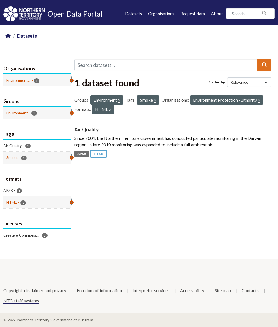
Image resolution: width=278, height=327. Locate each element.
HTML (98, 154)
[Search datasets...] (166, 65)
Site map (223, 290)
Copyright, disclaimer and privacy (34, 290)
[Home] (8, 36)
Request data (192, 13)
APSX (81, 154)
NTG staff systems (21, 300)
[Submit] (264, 65)
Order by (216, 82)
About (217, 13)
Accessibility (192, 290)
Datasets (133, 13)
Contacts (250, 290)
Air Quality (86, 129)
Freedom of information (99, 290)
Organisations (161, 13)
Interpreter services (150, 290)
